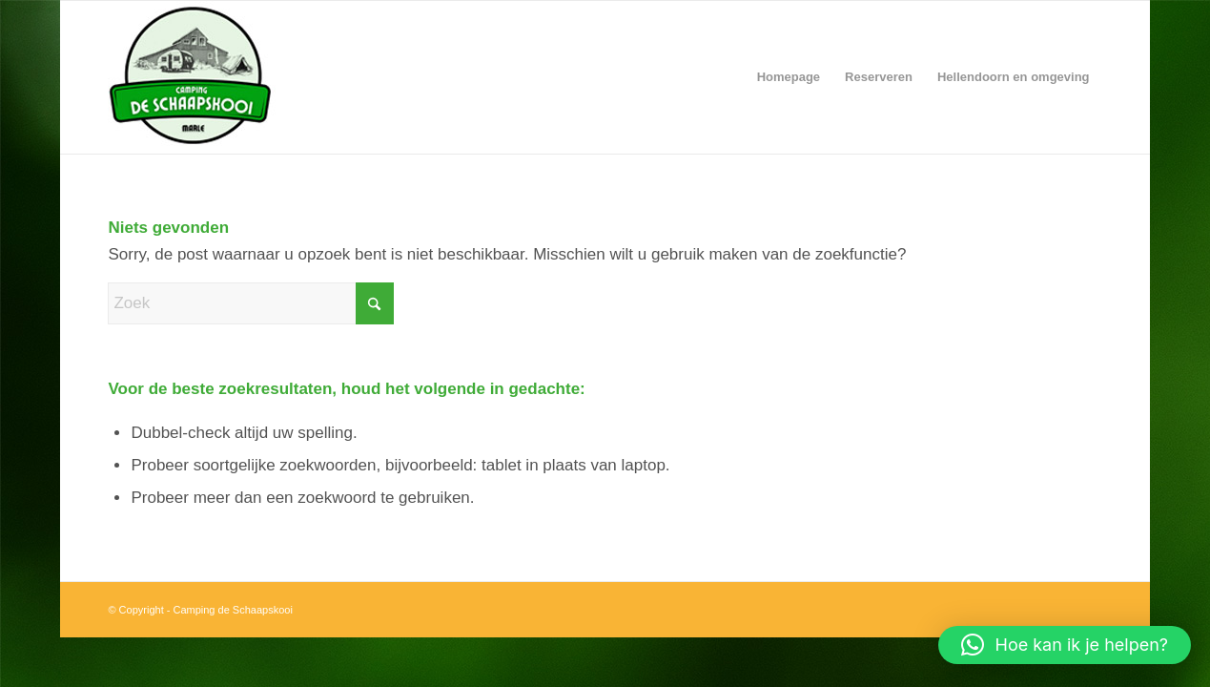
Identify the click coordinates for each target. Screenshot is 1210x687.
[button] (1064, 645)
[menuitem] (788, 77)
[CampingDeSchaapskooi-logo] (346, 77)
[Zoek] (251, 303)
